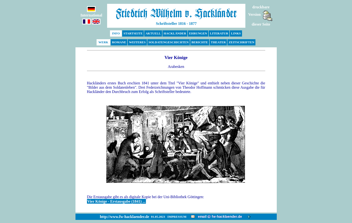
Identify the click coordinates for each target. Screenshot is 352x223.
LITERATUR (219, 33)
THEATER (218, 42)
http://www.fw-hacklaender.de (124, 217)
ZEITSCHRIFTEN (241, 42)
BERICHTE (199, 42)
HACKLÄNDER (175, 33)
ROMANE (119, 42)
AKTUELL (153, 33)
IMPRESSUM (176, 216)
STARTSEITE (133, 33)
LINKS (236, 33)
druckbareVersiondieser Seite (260, 15)
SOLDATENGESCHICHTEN (169, 42)
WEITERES (137, 42)
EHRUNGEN (198, 33)
